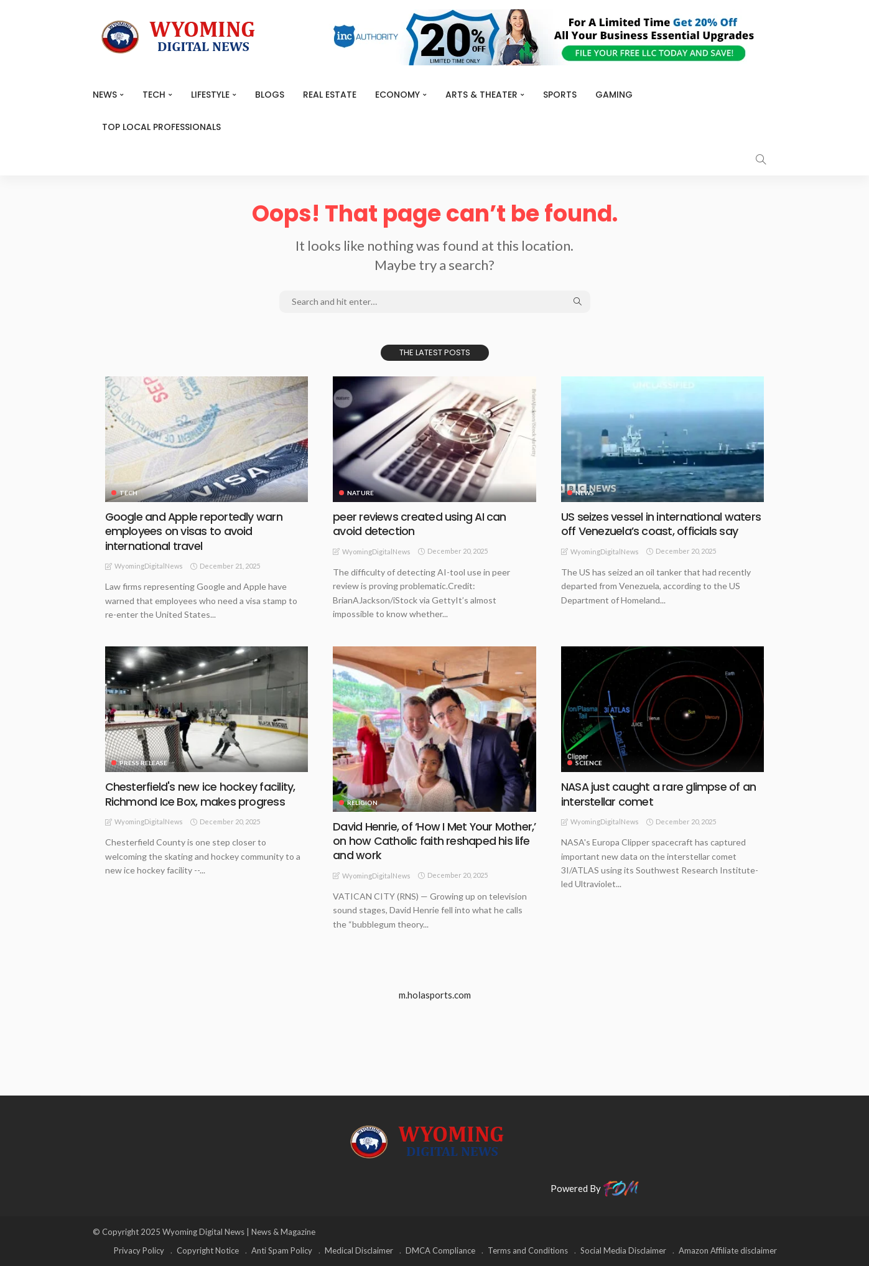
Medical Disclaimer (359, 1250)
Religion (362, 802)
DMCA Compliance (440, 1250)
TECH (153, 94)
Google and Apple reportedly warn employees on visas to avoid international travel (194, 531)
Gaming (614, 94)
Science (588, 763)
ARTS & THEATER (481, 94)
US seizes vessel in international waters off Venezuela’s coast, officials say (660, 524)
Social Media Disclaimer (623, 1250)
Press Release (143, 763)
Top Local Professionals (161, 127)
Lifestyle (210, 94)
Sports (560, 94)
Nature (360, 493)
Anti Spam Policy (281, 1250)
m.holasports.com (435, 994)
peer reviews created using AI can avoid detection (419, 524)
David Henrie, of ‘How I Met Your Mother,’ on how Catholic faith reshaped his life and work (434, 841)
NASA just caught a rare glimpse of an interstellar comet (658, 794)
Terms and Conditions (528, 1250)
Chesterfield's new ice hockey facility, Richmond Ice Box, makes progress (199, 794)
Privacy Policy (139, 1250)
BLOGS (269, 94)
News (105, 94)
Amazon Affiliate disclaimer (728, 1250)
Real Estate (329, 94)
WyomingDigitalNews (148, 566)
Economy (397, 94)
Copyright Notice (208, 1250)
